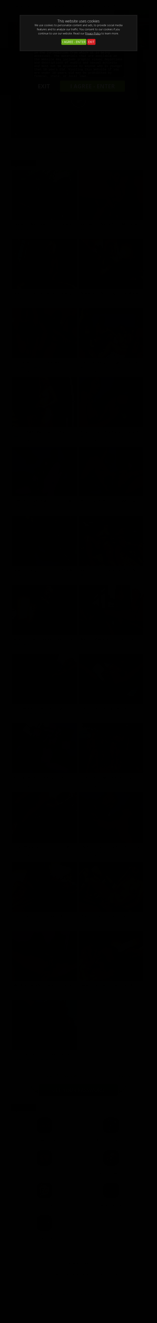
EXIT (91, 42)
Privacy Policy (93, 33)
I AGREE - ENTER (74, 42)
